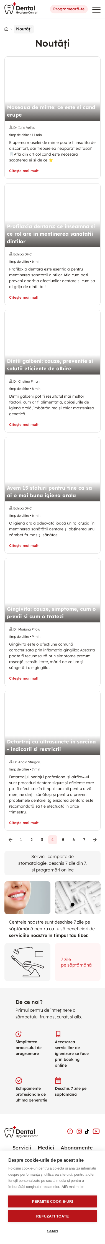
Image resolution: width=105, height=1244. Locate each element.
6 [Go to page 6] (73, 839)
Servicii (21, 1147)
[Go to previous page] (10, 839)
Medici (46, 1147)
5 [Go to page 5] (63, 839)
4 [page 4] (52, 839)
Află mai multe (73, 1187)
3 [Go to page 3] (42, 839)
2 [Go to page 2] (31, 839)
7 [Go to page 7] (84, 839)
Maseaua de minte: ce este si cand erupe (51, 111)
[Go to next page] (94, 839)
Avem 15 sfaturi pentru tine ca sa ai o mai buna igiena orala (49, 492)
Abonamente (77, 1147)
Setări (52, 1231)
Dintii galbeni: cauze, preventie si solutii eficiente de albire (50, 365)
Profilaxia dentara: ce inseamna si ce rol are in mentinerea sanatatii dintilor (51, 234)
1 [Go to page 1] (21, 839)
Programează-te (69, 9)
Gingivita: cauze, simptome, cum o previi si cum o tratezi (51, 613)
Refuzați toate (52, 1216)
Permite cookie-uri (52, 1201)
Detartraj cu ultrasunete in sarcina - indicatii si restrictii (51, 745)
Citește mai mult (24, 171)
